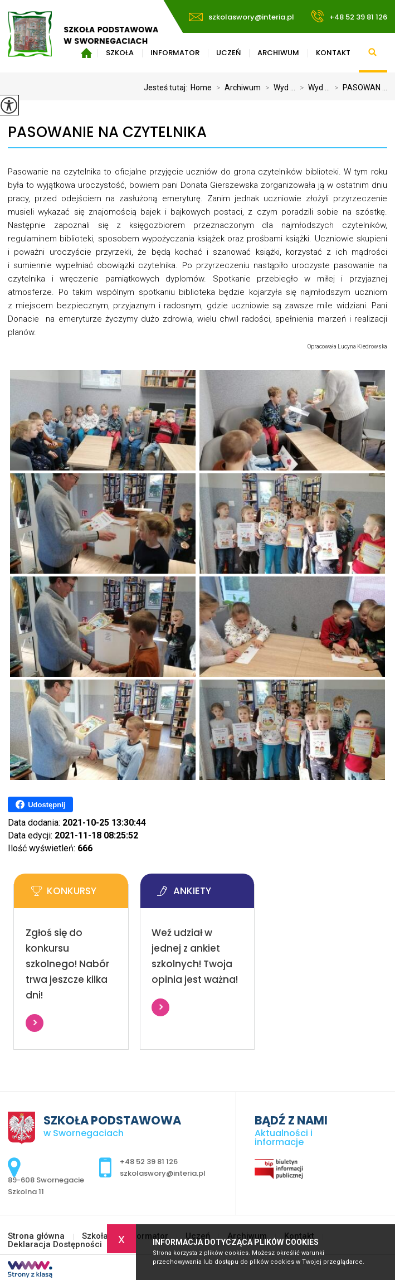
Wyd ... (278, 87)
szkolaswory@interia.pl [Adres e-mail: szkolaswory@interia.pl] (163, 1173)
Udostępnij (40, 804)
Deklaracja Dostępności (55, 1244)
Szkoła (95, 1236)
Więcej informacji (34, 1023)
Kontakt (333, 52)
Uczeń (228, 52)
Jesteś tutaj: (167, 87)
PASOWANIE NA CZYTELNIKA (107, 132)
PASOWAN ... (358, 87)
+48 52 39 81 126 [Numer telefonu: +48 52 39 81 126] (149, 1161)
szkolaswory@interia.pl (241, 17)
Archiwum (278, 52)
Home (201, 87)
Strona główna (36, 1236)
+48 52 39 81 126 (349, 16)
